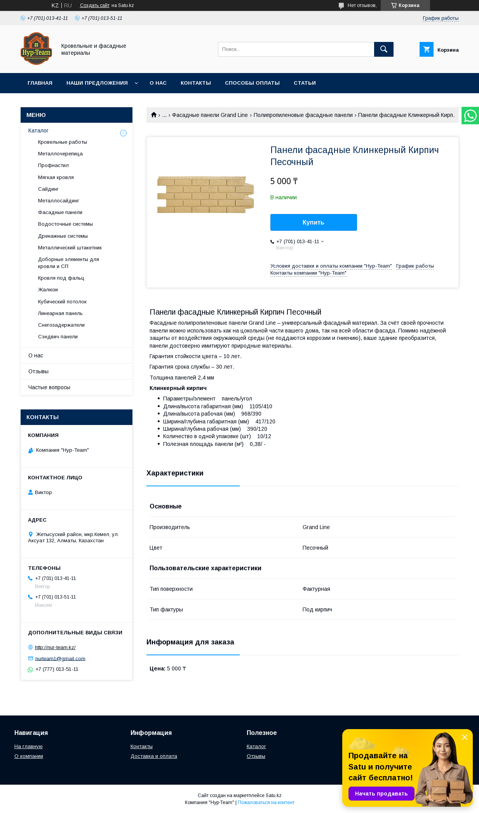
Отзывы (38, 371)
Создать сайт (95, 5)
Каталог (38, 130)
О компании (28, 756)
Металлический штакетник (70, 248)
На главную (28, 746)
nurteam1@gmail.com (60, 658)
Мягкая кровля (56, 177)
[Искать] (384, 49)
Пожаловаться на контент (266, 802)
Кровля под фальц (61, 278)
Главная (40, 83)
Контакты (196, 83)
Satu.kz (274, 795)
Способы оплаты (252, 83)
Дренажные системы (63, 236)
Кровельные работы (62, 142)
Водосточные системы (65, 224)
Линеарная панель (60, 313)
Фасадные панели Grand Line (210, 115)
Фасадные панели (60, 212)
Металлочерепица (60, 154)
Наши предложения (97, 83)
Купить (313, 222)
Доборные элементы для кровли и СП (68, 262)
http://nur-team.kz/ (55, 647)
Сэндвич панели (58, 336)
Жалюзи (48, 289)
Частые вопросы (49, 387)
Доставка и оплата (154, 756)
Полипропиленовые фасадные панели (303, 115)
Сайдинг (48, 189)
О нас (158, 83)
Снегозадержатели (61, 325)
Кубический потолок (62, 302)
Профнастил (53, 165)
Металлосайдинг (58, 201)
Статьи (305, 83)
